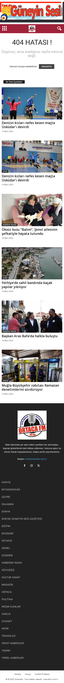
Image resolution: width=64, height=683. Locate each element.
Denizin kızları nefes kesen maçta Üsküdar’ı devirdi (28, 125)
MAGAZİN (7, 584)
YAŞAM (6, 650)
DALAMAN (8, 504)
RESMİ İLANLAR (11, 606)
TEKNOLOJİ (9, 636)
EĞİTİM (6, 526)
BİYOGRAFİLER (11, 489)
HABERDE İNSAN (9, 225)
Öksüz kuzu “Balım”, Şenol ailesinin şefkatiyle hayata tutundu (29, 231)
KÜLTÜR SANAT (11, 577)
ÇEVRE (5, 278)
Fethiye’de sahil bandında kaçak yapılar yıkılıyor (27, 285)
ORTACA (7, 592)
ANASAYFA (46, 67)
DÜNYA (6, 511)
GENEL (6, 548)
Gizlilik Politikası (42, 674)
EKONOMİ (7, 533)
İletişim (18, 674)
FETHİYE (7, 540)
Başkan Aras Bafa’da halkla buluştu (30, 336)
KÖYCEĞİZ (8, 570)
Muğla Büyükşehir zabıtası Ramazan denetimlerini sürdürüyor (30, 387)
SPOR (5, 118)
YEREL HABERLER (13, 657)
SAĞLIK (5, 380)
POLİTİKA (7, 599)
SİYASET (7, 621)
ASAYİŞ (6, 482)
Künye (28, 674)
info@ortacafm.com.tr (36, 459)
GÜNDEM (7, 555)
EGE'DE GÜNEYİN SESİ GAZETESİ (22, 518)
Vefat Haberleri (13, 643)
